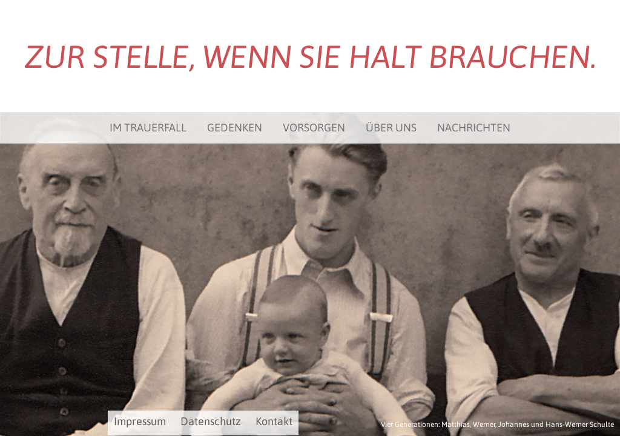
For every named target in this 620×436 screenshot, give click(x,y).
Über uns (391, 127)
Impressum (140, 421)
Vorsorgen (314, 127)
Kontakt (274, 421)
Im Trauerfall (148, 127)
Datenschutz (210, 421)
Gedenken (234, 127)
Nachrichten (473, 127)
